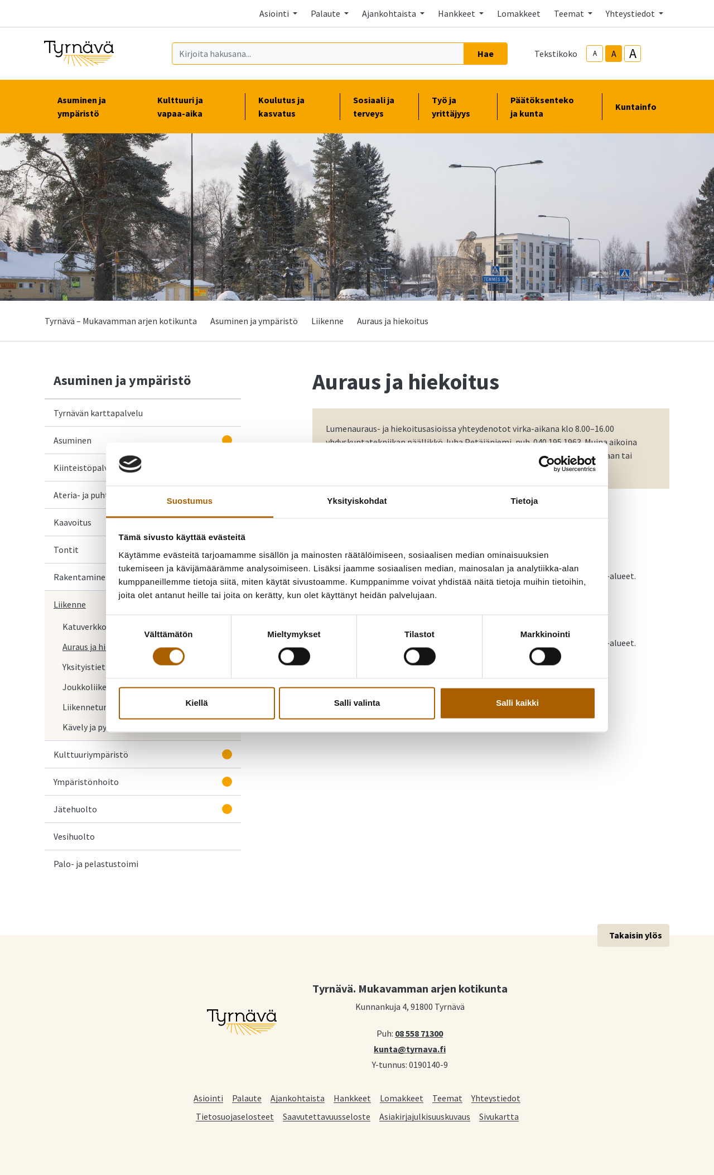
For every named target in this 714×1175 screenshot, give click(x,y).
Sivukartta (499, 1116)
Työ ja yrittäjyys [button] (458, 106)
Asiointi (208, 1097)
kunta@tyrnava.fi (410, 1048)
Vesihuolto (74, 836)
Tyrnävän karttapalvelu (100, 412)
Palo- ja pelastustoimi (96, 863)
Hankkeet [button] (457, 13)
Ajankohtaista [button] (390, 13)
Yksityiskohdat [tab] (357, 500)
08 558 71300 (419, 1033)
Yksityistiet (83, 666)
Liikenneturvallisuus (100, 706)
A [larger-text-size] (632, 53)
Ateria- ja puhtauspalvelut (103, 494)
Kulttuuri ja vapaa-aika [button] (194, 106)
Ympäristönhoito (86, 781)
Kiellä (196, 702)
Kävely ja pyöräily (95, 727)
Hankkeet (352, 1097)
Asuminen (72, 440)
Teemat (447, 1097)
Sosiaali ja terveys (373, 106)
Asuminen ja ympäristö (254, 320)
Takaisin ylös (635, 935)
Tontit (66, 549)
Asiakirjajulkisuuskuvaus (424, 1116)
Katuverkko (84, 626)
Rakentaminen (82, 576)
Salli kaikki (517, 702)
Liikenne (327, 320)
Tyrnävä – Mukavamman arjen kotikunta (121, 320)
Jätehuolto (75, 809)
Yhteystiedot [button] (631, 13)
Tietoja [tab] (524, 500)
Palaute (247, 1097)
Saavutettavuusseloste (326, 1116)
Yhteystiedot (495, 1097)
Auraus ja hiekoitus (98, 646)
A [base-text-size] (613, 53)
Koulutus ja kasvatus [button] (292, 106)
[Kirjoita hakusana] (318, 53)
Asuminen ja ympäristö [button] (94, 106)
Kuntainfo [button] (640, 106)
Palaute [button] (326, 13)
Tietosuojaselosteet (235, 1116)
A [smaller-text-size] (595, 53)
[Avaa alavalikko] (227, 440)
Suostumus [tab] (190, 500)
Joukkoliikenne (91, 686)
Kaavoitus (72, 522)
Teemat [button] (570, 13)
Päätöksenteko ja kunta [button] (549, 106)
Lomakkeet (519, 13)
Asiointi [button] (275, 13)
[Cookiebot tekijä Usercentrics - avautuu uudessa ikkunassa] (547, 464)
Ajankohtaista (298, 1097)
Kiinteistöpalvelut (89, 467)
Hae (485, 53)
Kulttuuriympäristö (91, 754)
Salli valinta (357, 702)
